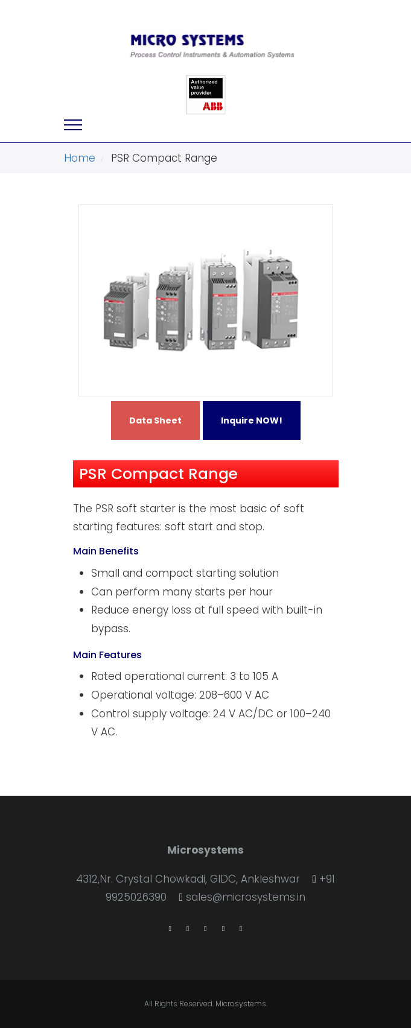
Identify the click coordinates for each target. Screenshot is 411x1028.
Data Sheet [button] (155, 420)
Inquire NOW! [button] (251, 420)
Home (79, 158)
